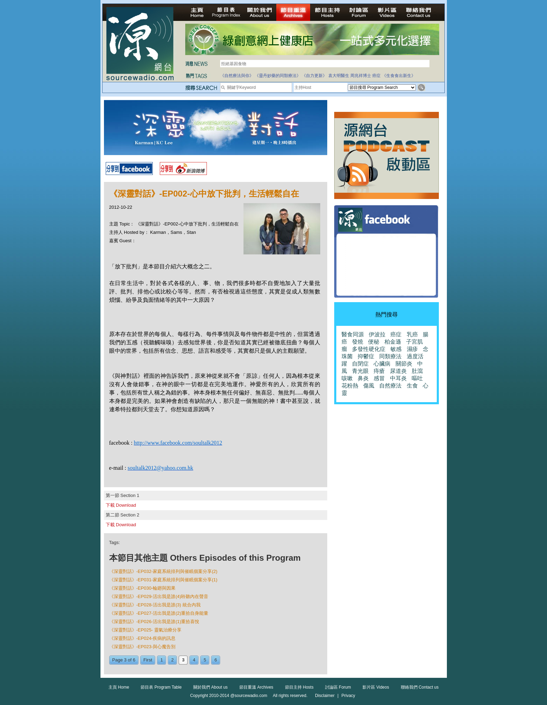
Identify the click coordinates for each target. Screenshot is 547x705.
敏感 (396, 349)
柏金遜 (392, 342)
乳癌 (412, 334)
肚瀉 (417, 371)
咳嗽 (347, 378)
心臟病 (382, 364)
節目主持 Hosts (299, 687)
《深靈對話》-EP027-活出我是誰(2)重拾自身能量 (159, 613)
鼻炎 (363, 378)
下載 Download (121, 505)
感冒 (379, 378)
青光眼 (360, 371)
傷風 (368, 386)
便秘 (373, 342)
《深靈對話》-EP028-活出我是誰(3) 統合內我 (155, 604)
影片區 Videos (375, 687)
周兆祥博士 (360, 75)
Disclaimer (325, 695)
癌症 (376, 75)
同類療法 (390, 356)
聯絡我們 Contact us (420, 687)
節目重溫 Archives (256, 687)
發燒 (357, 342)
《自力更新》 (314, 75)
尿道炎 (398, 371)
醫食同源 (353, 334)
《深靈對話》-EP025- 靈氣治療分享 (145, 630)
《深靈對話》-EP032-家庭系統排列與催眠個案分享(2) (163, 571)
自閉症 (360, 364)
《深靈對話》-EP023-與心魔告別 (142, 646)
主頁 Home (118, 687)
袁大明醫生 (338, 75)
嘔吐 (417, 378)
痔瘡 (379, 371)
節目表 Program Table (161, 687)
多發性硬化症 (368, 349)
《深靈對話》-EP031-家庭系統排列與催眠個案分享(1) (163, 579)
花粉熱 (350, 386)
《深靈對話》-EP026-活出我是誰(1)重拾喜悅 (154, 621)
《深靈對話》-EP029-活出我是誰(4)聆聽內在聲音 (159, 596)
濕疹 (412, 349)
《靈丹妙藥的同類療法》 (278, 75)
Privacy (348, 695)
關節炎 (404, 364)
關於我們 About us (210, 687)
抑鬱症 (366, 356)
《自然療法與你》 (237, 75)
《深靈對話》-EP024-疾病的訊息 (142, 638)
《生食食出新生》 (398, 75)
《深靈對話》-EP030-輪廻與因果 (142, 588)
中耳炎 (398, 378)
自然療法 (390, 386)
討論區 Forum (338, 687)
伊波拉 (377, 334)
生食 (412, 386)
